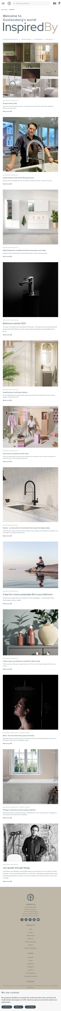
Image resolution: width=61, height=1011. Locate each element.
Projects (49, 39)
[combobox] (33, 3)
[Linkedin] (26, 919)
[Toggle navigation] (3, 3)
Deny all (18, 1007)
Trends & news (26, 39)
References (38, 39)
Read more (7, 111)
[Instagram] (34, 919)
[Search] (14, 3)
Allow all (6, 1007)
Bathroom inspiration (10, 39)
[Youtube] (38, 919)
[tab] (30, 79)
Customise (30, 1007)
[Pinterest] (30, 919)
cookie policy (5, 1002)
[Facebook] (22, 919)
